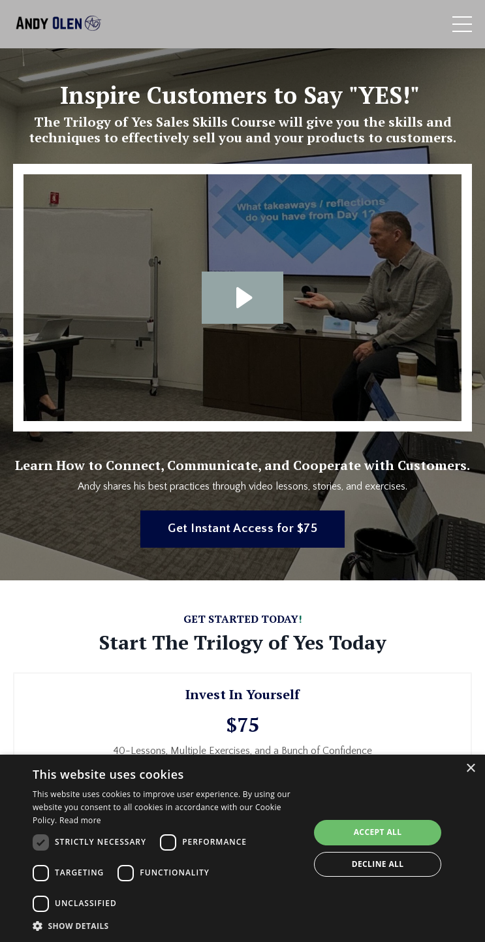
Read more (80, 820)
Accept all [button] (378, 832)
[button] (167, 925)
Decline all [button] (378, 864)
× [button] (470, 769)
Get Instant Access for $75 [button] (242, 528)
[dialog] (242, 848)
